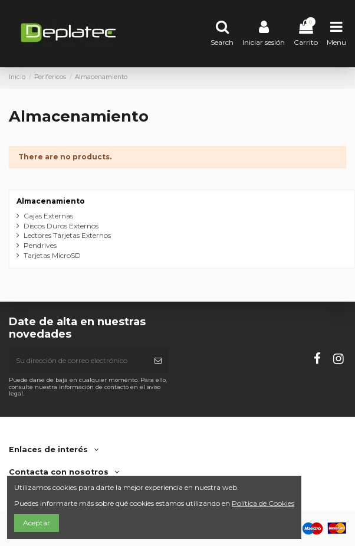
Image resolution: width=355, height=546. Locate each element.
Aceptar (36, 522)
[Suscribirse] (158, 360)
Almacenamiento (51, 201)
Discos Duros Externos (61, 225)
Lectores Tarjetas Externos (67, 235)
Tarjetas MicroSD (52, 255)
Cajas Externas (48, 215)
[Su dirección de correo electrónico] (78, 360)
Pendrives (40, 245)
